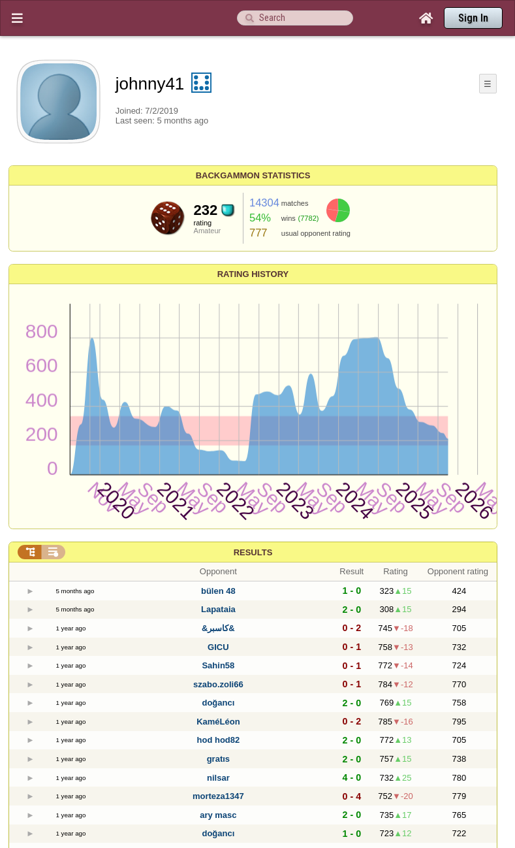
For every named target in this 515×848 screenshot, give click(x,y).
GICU (218, 647)
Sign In (473, 18)
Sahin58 (218, 665)
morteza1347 (218, 796)
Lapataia (218, 609)
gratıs (218, 759)
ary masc (218, 815)
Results (253, 552)
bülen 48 (218, 591)
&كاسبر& (218, 628)
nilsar (218, 778)
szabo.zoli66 (218, 684)
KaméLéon (218, 721)
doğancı (218, 703)
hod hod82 (218, 740)
